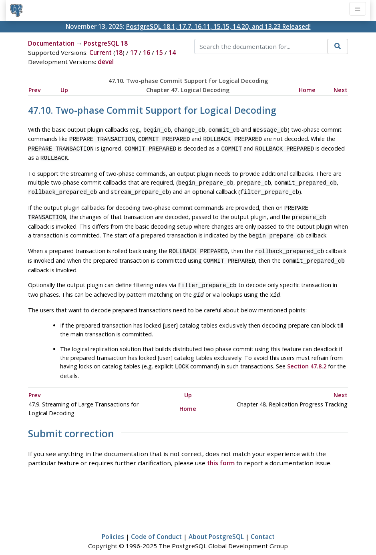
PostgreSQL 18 (106, 43)
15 (159, 52)
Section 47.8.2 (306, 356)
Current (100, 52)
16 (146, 52)
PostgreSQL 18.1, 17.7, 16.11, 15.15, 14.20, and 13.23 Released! (218, 26)
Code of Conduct (156, 525)
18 (119, 52)
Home (307, 90)
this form (221, 452)
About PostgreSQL (216, 525)
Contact (263, 525)
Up (64, 90)
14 (172, 52)
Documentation (51, 43)
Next (341, 90)
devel (106, 62)
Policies (113, 525)
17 (133, 52)
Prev (34, 90)
